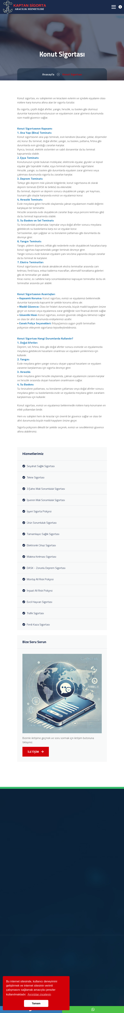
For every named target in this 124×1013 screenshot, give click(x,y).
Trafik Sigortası (33, 613)
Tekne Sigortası (33, 477)
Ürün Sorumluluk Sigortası (39, 523)
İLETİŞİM (36, 752)
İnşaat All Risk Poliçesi (37, 590)
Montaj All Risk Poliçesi (38, 579)
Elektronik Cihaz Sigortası (39, 545)
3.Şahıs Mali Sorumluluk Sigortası (43, 489)
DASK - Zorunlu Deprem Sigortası (43, 568)
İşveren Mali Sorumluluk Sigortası (43, 500)
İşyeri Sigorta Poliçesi (36, 511)
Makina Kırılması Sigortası (39, 556)
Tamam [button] (36, 1003)
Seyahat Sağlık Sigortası (38, 466)
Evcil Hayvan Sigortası (37, 602)
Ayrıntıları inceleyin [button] (39, 994)
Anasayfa (48, 74)
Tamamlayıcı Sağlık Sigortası (40, 534)
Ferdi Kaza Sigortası (36, 624)
